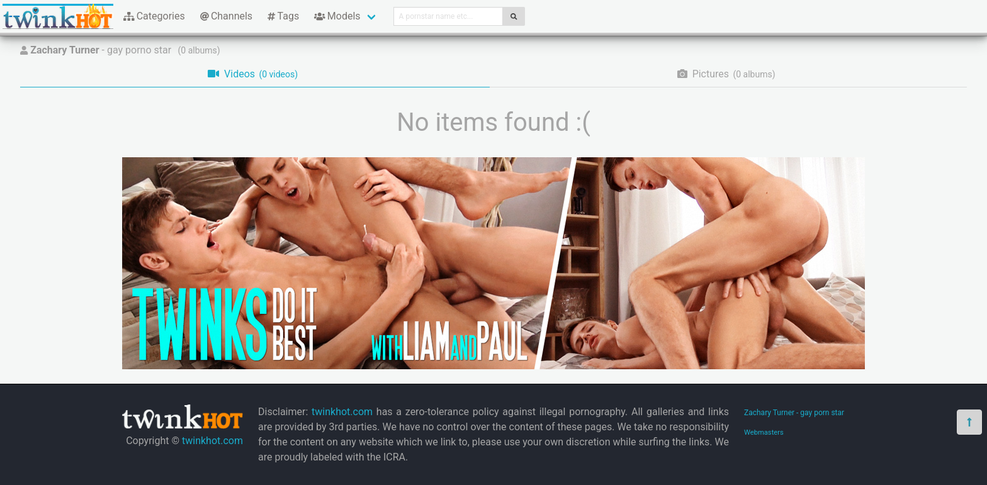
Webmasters (764, 432)
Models (337, 16)
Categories (154, 16)
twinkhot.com (212, 441)
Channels (226, 16)
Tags (283, 16)
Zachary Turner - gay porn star (794, 412)
